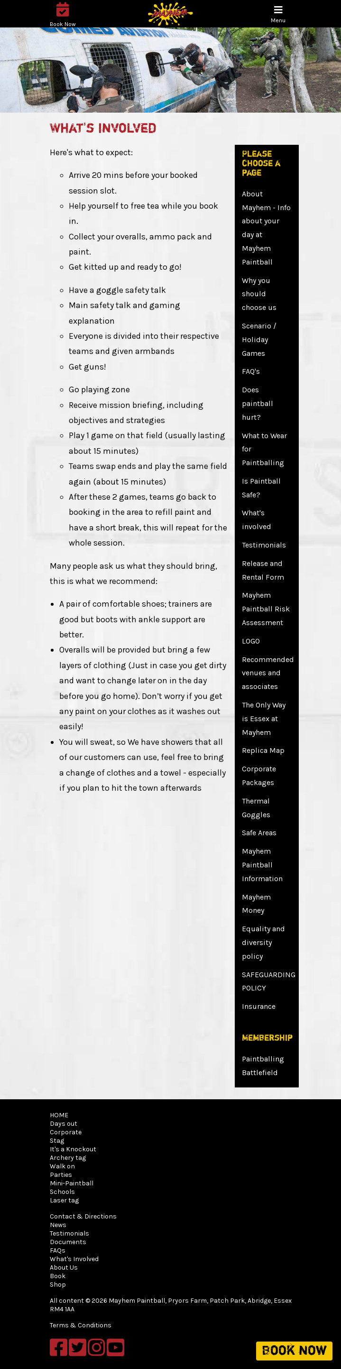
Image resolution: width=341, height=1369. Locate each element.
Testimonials (264, 544)
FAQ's (251, 371)
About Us (64, 1267)
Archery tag (68, 1158)
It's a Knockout (73, 1149)
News (58, 1225)
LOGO (251, 640)
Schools (62, 1192)
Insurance (259, 1006)
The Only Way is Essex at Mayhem (264, 718)
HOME (59, 1115)
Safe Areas (259, 832)
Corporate (66, 1132)
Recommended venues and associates (268, 673)
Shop (58, 1285)
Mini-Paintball (71, 1183)
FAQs (57, 1250)
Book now (294, 1351)
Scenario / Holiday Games (259, 339)
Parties (61, 1175)
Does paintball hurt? (257, 403)
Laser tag (64, 1200)
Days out (63, 1124)
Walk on (62, 1166)
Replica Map (263, 750)
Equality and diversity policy (263, 942)
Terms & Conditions (80, 1325)
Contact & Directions (83, 1216)
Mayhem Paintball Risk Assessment (266, 609)
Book (57, 1276)
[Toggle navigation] (278, 14)
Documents (68, 1242)
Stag (57, 1141)
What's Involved (74, 1259)
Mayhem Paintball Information (262, 865)
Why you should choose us (259, 294)
